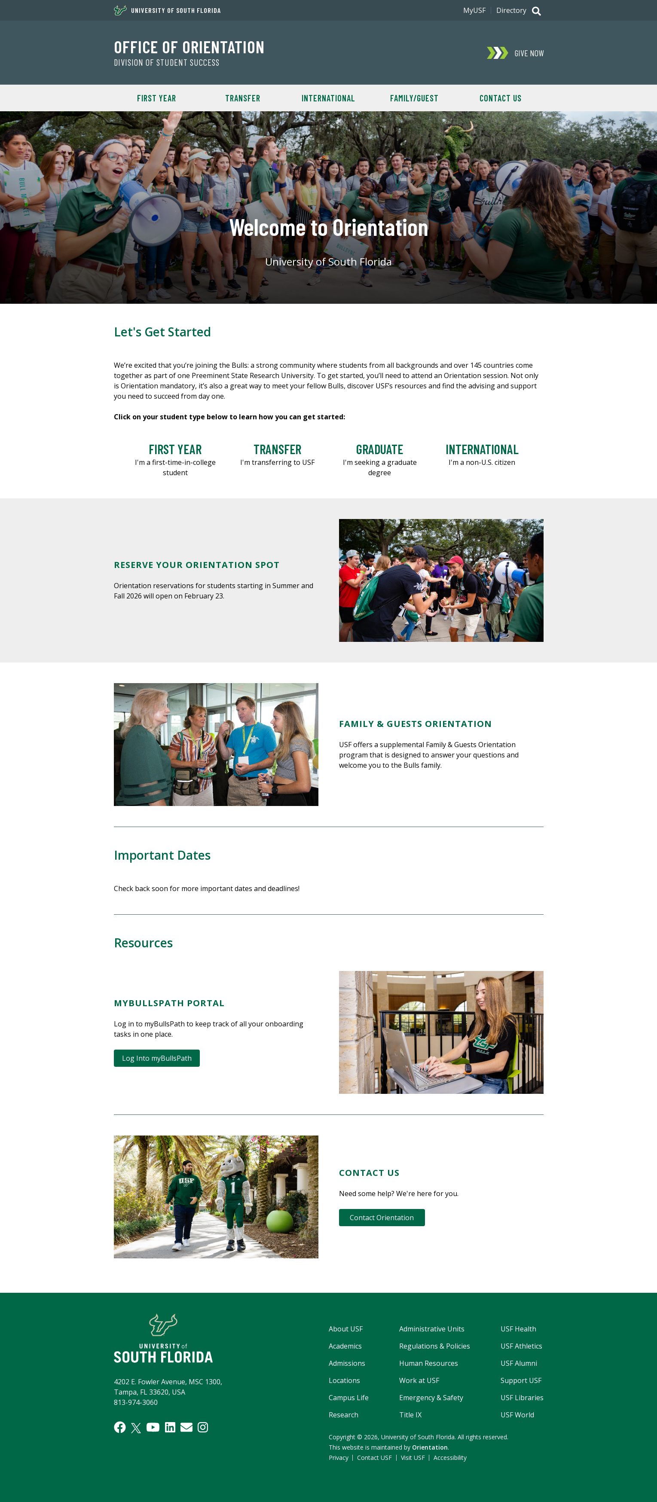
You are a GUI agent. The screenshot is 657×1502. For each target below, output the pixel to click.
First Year (156, 98)
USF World (517, 1415)
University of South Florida (167, 10)
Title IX (410, 1415)
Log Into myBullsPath (157, 1058)
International (328, 98)
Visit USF (413, 1457)
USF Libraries (522, 1397)
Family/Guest (414, 98)
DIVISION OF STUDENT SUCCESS (167, 62)
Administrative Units (431, 1329)
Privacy (338, 1457)
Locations (344, 1380)
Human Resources (428, 1363)
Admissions (347, 1363)
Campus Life (349, 1397)
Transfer (242, 98)
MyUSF (474, 10)
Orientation (430, 1447)
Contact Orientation (382, 1217)
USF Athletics (521, 1346)
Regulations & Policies (434, 1346)
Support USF (521, 1380)
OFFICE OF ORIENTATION (189, 46)
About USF (346, 1329)
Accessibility (450, 1457)
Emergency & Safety (431, 1397)
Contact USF (374, 1457)
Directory (511, 10)
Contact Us (501, 98)
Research (343, 1415)
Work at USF (419, 1380)
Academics (345, 1346)
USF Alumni (519, 1363)
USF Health (518, 1329)
